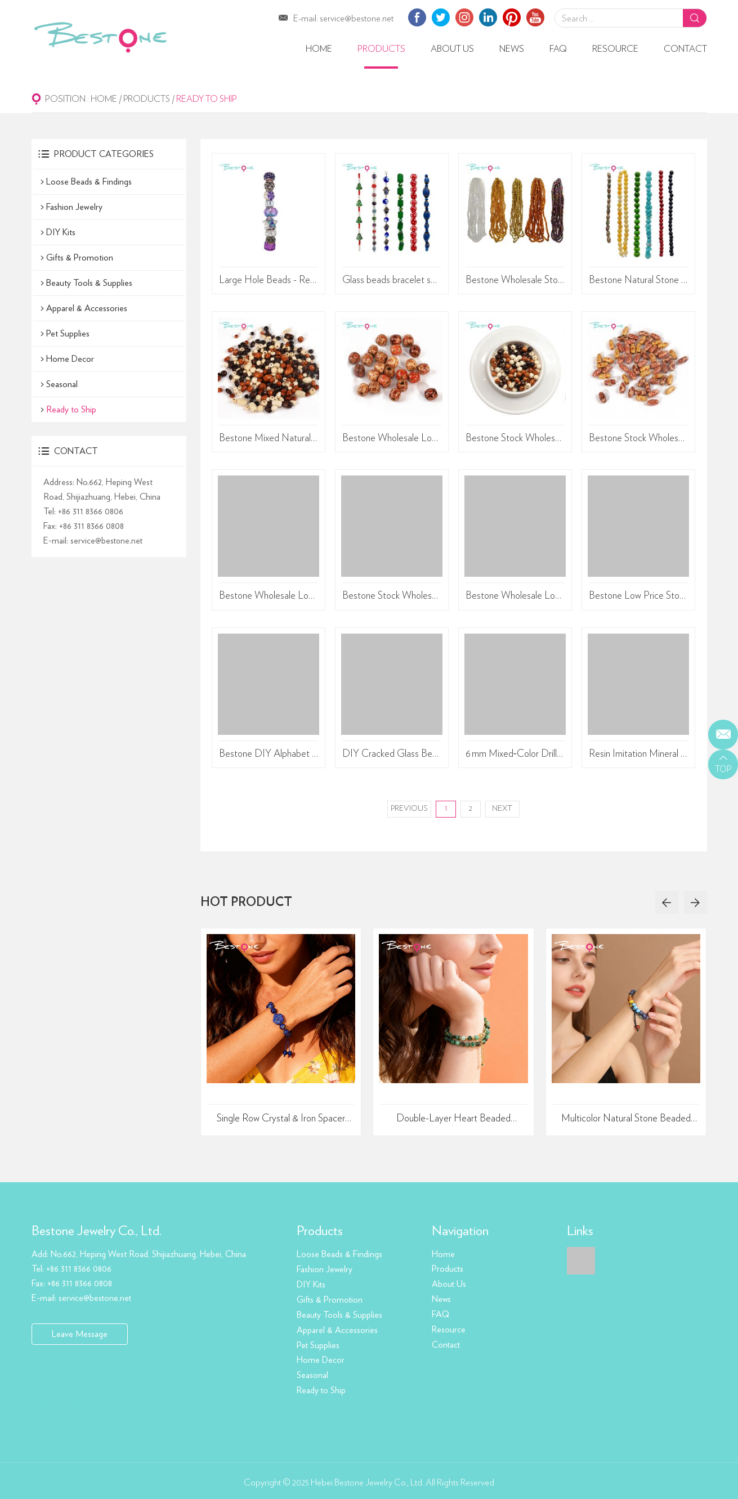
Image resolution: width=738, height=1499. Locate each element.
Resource (615, 48)
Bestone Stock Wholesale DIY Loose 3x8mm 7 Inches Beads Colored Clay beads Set (392, 597)
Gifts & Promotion (79, 257)
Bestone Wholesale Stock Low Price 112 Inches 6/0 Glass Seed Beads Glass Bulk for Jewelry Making (515, 280)
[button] (666, 903)
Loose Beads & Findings (89, 181)
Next (503, 810)
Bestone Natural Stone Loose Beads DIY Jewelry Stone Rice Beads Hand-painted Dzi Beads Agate (638, 280)
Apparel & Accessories (86, 307)
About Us (452, 48)
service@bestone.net (356, 18)
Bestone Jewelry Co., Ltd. (97, 1232)
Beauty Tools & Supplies (89, 282)
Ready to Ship (208, 99)
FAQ (558, 48)
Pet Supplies (68, 333)
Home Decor (70, 358)
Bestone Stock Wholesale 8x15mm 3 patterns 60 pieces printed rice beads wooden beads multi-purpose (638, 438)
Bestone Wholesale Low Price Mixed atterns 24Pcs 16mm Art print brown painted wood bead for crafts (392, 438)
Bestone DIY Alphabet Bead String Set (269, 755)
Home (319, 48)
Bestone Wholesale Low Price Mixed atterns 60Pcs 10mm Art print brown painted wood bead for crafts (269, 597)
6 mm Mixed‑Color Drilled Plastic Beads (515, 755)
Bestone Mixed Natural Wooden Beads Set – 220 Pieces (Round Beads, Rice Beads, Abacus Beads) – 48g (269, 438)
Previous (409, 810)
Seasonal (62, 383)
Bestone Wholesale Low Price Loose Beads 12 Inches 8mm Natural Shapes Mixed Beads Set (515, 597)
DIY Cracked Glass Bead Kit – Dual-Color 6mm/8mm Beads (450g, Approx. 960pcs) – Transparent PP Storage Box (392, 755)
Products (381, 48)
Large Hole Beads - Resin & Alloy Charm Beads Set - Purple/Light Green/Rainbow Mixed (269, 280)
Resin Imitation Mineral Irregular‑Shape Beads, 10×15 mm (638, 755)
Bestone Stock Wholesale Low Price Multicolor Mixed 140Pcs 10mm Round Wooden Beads (515, 438)
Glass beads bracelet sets (392, 280)
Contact (685, 48)
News (511, 48)
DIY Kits (60, 231)
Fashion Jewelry (74, 206)
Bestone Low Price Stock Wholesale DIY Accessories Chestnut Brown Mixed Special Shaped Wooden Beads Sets (638, 597)
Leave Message (80, 1334)
